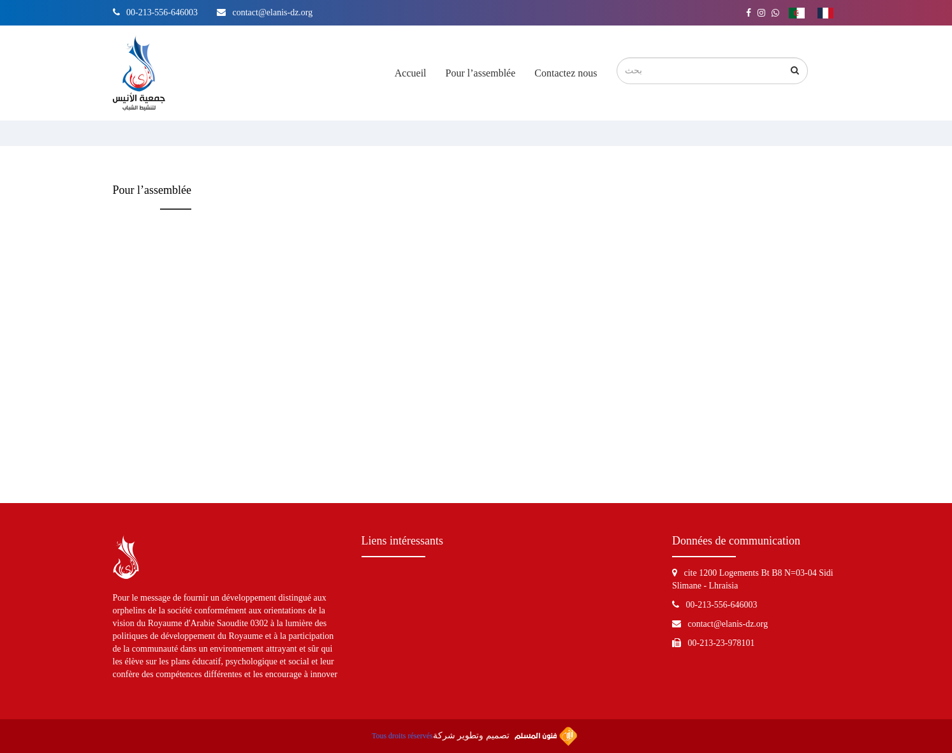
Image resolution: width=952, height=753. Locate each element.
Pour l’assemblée (481, 73)
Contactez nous (565, 73)
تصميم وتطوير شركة (505, 736)
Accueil (411, 73)
